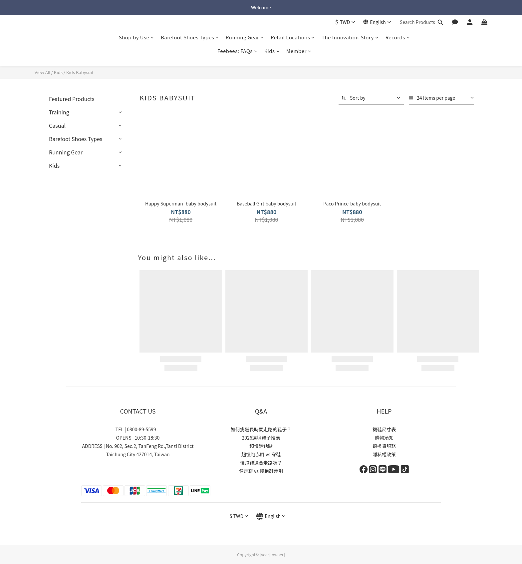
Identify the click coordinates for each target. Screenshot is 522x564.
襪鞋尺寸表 (384, 429)
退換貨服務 (384, 446)
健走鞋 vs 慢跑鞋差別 (261, 471)
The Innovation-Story (350, 37)
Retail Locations (293, 37)
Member (298, 50)
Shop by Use (136, 37)
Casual (57, 125)
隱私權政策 (384, 454)
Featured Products (72, 99)
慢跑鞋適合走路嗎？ (261, 462)
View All (42, 72)
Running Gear (245, 37)
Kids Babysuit (80, 72)
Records (397, 37)
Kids (272, 50)
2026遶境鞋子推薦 (261, 437)
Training (59, 112)
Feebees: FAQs (237, 50)
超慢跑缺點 (261, 446)
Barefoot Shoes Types (190, 37)
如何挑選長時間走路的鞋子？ (261, 429)
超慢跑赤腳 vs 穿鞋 (261, 454)
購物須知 (384, 437)
